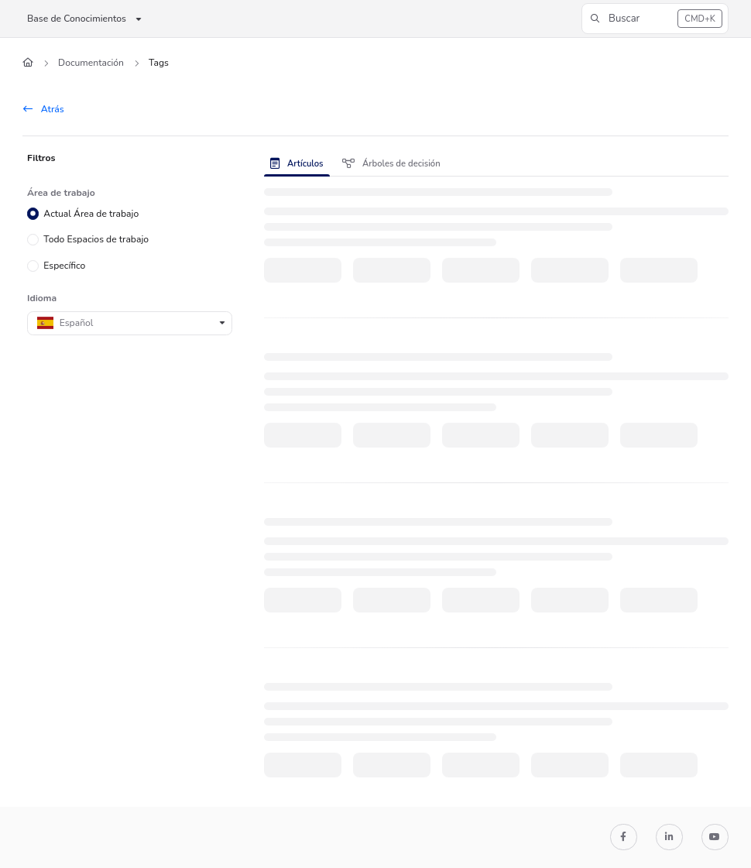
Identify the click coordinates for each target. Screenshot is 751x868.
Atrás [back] (43, 109)
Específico (64, 265)
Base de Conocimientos (76, 18)
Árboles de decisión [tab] (391, 164)
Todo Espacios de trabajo (96, 239)
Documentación (91, 63)
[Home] (27, 63)
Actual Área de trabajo (91, 213)
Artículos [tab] (297, 164)
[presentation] (300, 163)
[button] (655, 18)
